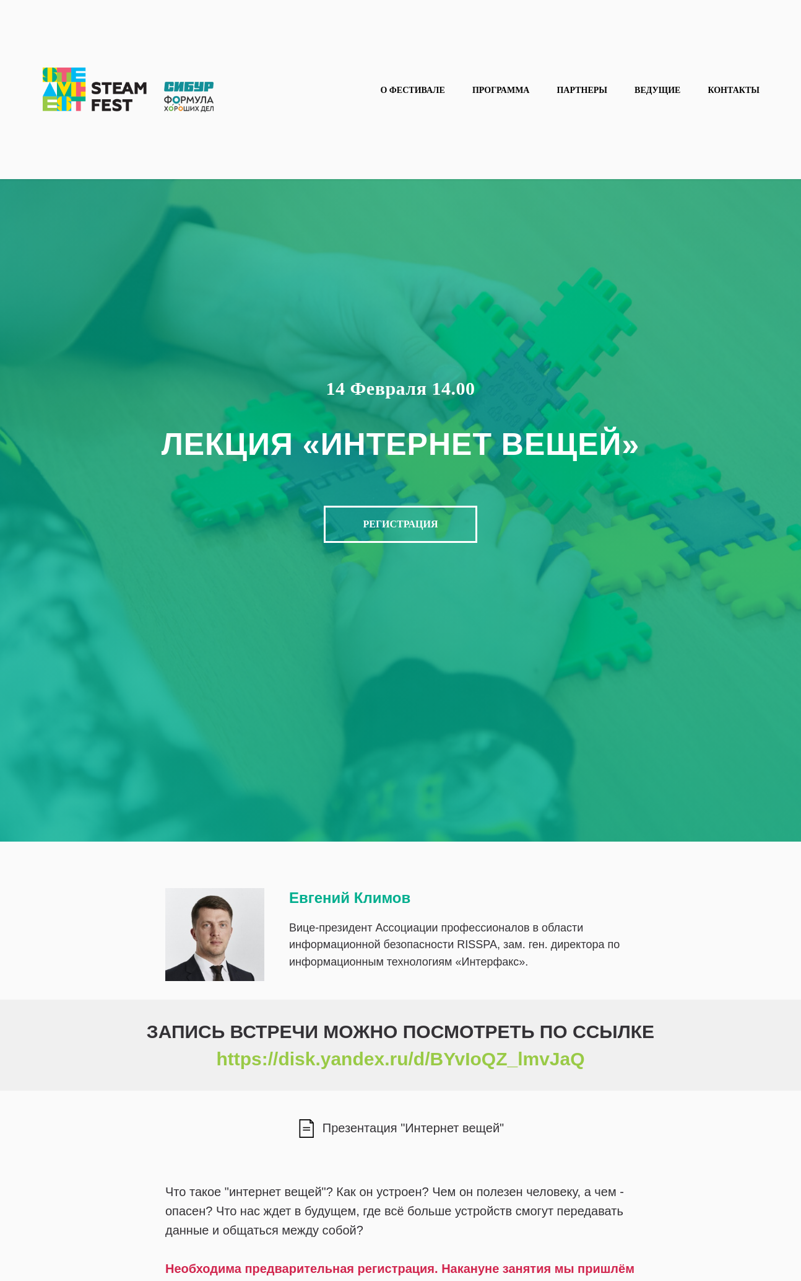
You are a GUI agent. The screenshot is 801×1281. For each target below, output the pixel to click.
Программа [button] (501, 90)
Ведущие (657, 90)
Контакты (734, 90)
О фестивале (412, 90)
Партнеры (581, 90)
